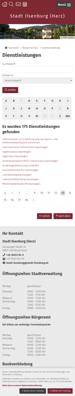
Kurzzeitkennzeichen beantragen (20, 170)
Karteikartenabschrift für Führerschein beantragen (30, 160)
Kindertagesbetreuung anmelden (20, 165)
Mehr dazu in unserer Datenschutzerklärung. (22, 385)
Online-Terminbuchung (26, 6)
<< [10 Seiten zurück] (5, 193)
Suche (12, 6)
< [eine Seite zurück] (12, 193)
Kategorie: (7, 75)
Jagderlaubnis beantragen (16, 151)
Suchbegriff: (9, 63)
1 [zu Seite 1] (19, 193)
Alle (68, 116)
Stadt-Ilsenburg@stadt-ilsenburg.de (25, 262)
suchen (10, 89)
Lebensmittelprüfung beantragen (20, 179)
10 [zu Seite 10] (41, 193)
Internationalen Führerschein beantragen (25, 147)
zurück (44, 216)
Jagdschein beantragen (15, 156)
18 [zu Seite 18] (26, 200)
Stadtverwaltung (51, 47)
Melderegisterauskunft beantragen (21, 183)
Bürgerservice (30, 47)
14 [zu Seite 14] (70, 193)
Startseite (5, 6)
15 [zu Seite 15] (5, 200)
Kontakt (19, 6)
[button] (64, 5)
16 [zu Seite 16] (12, 200)
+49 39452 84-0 (13, 254)
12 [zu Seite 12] (55, 193)
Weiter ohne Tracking (33, 390)
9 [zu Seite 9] (34, 193)
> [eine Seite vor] (33, 200)
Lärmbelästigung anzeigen (17, 174)
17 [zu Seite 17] (19, 200)
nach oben (63, 216)
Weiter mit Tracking (60, 390)
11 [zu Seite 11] (49, 193)
